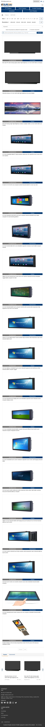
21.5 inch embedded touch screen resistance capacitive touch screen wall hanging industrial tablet (22, 460)
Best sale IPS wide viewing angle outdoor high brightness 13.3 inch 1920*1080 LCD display (22, 62)
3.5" (7, 18)
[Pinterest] (7, 703)
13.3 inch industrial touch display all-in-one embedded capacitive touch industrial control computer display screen (21, 399)
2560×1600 (23, 22)
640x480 (34, 22)
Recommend (12, 654)
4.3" (15, 18)
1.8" (34, 18)
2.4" (21, 18)
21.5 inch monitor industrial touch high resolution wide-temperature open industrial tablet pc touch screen (22, 552)
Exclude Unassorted (34, 29)
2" (30, 18)
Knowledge (3, 711)
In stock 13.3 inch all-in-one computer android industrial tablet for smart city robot (20, 184)
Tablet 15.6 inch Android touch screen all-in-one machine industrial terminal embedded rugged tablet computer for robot (21, 277)
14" (37, 18)
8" (28, 18)
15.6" (18, 18)
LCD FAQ (3, 717)
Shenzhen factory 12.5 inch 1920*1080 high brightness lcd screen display (18, 93)
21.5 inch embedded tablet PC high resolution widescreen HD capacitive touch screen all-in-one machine (22, 155)
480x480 (29, 22)
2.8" (24, 18)
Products (7, 15)
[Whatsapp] (13, 703)
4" (26, 18)
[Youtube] (5, 703)
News (2, 713)
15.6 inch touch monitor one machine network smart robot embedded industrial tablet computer (20, 582)
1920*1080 (12, 15)
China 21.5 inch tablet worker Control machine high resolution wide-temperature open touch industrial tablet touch (22, 338)
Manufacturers (36, 1)
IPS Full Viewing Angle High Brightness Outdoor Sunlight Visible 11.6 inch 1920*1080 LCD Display (22, 124)
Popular (5, 654)
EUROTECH (7, 722)
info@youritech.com (6, 1)
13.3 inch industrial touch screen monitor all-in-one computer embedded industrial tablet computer (21, 613)
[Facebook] (2, 703)
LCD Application (4, 715)
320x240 (18, 22)
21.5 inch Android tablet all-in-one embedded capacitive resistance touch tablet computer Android (21, 246)
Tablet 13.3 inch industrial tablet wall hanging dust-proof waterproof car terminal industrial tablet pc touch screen (21, 521)
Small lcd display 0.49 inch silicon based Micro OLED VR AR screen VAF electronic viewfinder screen (20, 643)
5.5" (12, 18)
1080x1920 (12, 22)
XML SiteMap (39, 724)
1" (32, 18)
